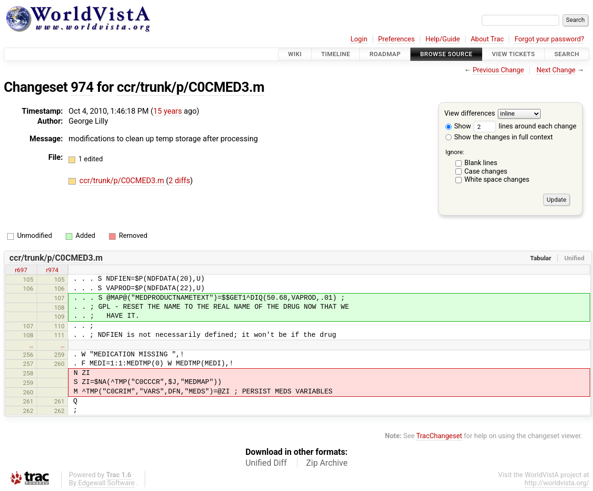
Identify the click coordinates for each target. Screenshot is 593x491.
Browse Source (446, 54)
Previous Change (498, 70)
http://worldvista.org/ (556, 483)
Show (458, 126)
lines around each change (525, 126)
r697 (21, 270)
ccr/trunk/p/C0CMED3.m (190, 87)
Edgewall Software (106, 483)
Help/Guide (442, 39)
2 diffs (179, 180)
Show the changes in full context (499, 137)
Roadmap (385, 54)
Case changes (486, 171)
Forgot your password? (549, 39)
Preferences (396, 39)
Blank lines (481, 163)
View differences (470, 114)
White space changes (497, 180)
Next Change (555, 70)
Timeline (335, 54)
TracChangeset (439, 436)
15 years (167, 111)
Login (358, 39)
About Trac (487, 39)
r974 (52, 270)
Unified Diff (266, 463)
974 (82, 87)
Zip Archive (326, 463)
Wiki (295, 54)
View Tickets (513, 54)
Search (566, 54)
